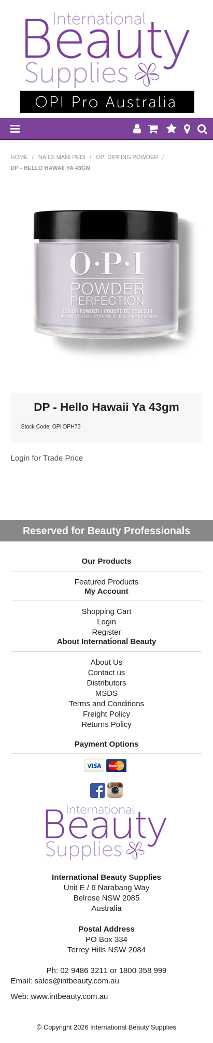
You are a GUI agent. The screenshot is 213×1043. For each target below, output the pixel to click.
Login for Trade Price (47, 457)
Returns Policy (106, 724)
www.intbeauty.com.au (69, 996)
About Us (107, 662)
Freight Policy (106, 713)
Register (106, 631)
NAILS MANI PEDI (62, 157)
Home (19, 157)
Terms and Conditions (106, 703)
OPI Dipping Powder (127, 157)
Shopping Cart (107, 611)
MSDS (106, 693)
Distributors (106, 682)
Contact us (106, 672)
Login (106, 621)
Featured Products (106, 581)
